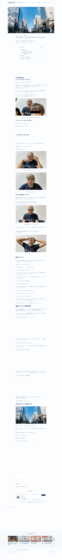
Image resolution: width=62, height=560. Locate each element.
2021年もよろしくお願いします (26, 58)
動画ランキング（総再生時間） (26, 57)
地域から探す (39, 2)
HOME (8, 549)
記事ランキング (23, 55)
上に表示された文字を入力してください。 (23, 486)
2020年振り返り (23, 49)
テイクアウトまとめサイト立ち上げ (27, 51)
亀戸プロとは (34, 2)
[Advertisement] (31, 70)
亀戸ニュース (26, 35)
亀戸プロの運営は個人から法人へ (26, 53)
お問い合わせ (50, 2)
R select (29, 309)
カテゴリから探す (44, 2)
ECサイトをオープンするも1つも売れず (27, 52)
